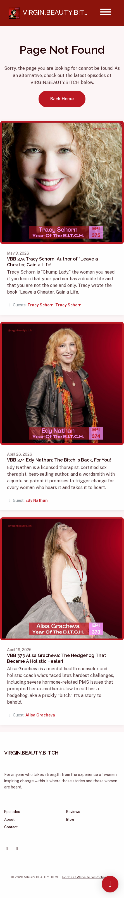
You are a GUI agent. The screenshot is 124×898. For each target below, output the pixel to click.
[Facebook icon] (7, 849)
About (9, 819)
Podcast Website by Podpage (86, 877)
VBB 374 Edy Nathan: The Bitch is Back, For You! (59, 460)
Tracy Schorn (40, 305)
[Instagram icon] (17, 849)
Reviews (73, 812)
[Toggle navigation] (105, 12)
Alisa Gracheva (40, 715)
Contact (11, 827)
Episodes (12, 812)
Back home (62, 98)
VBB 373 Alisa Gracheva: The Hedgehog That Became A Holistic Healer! (56, 658)
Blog (70, 819)
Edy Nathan (36, 500)
